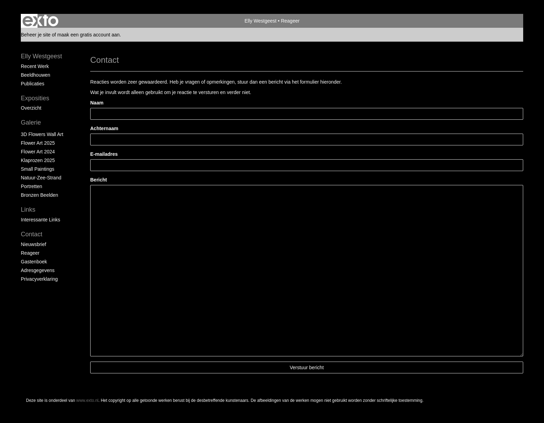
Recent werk (35, 66)
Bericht (98, 180)
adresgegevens (37, 270)
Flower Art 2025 (38, 143)
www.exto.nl (87, 400)
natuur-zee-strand (41, 177)
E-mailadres (104, 154)
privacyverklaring (39, 279)
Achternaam (104, 128)
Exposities (35, 98)
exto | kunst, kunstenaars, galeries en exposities (40, 21)
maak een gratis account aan (88, 34)
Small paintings (37, 169)
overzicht (31, 108)
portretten (31, 186)
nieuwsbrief (33, 244)
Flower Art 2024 (38, 151)
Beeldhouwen (35, 75)
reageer (30, 253)
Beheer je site (36, 34)
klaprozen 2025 (38, 160)
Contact (31, 234)
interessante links (40, 219)
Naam (96, 102)
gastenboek (34, 261)
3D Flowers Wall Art (42, 134)
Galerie (31, 122)
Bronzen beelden (39, 195)
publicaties (32, 83)
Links (28, 209)
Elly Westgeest (261, 21)
